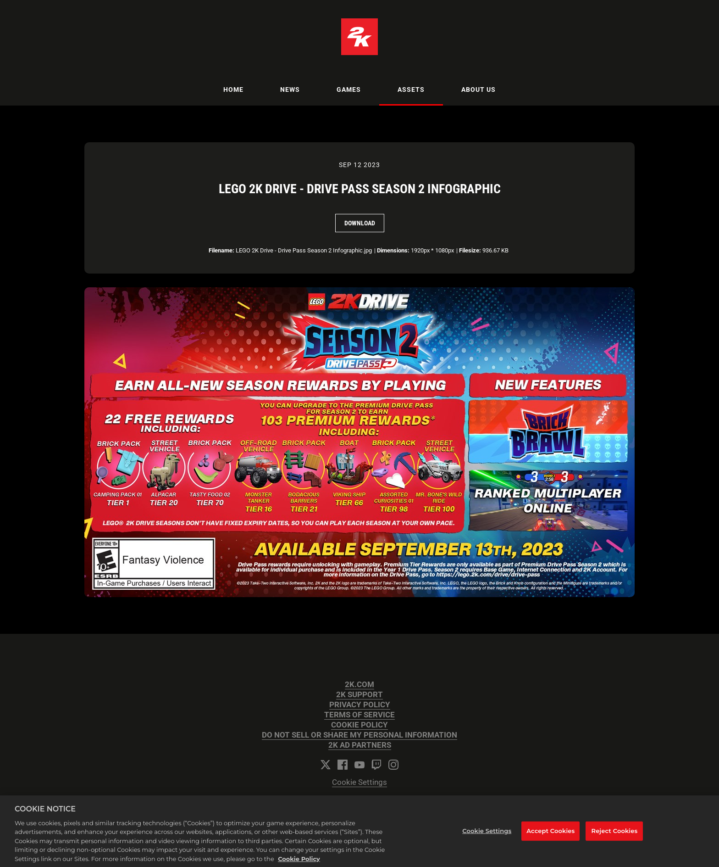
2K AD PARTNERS (359, 745)
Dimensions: (393, 250)
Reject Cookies (615, 835)
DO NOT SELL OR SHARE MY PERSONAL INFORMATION (359, 735)
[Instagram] (393, 765)
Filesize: (470, 250)
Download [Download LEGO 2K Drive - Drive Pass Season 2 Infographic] (359, 223)
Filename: (221, 250)
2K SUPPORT (359, 694)
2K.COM (359, 684)
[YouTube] (359, 765)
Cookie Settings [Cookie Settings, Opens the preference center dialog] (486, 835)
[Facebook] (342, 765)
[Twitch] (376, 765)
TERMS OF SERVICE (359, 714)
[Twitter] (326, 765)
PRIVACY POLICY (359, 704)
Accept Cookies (550, 835)
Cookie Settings (359, 782)
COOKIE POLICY (359, 725)
